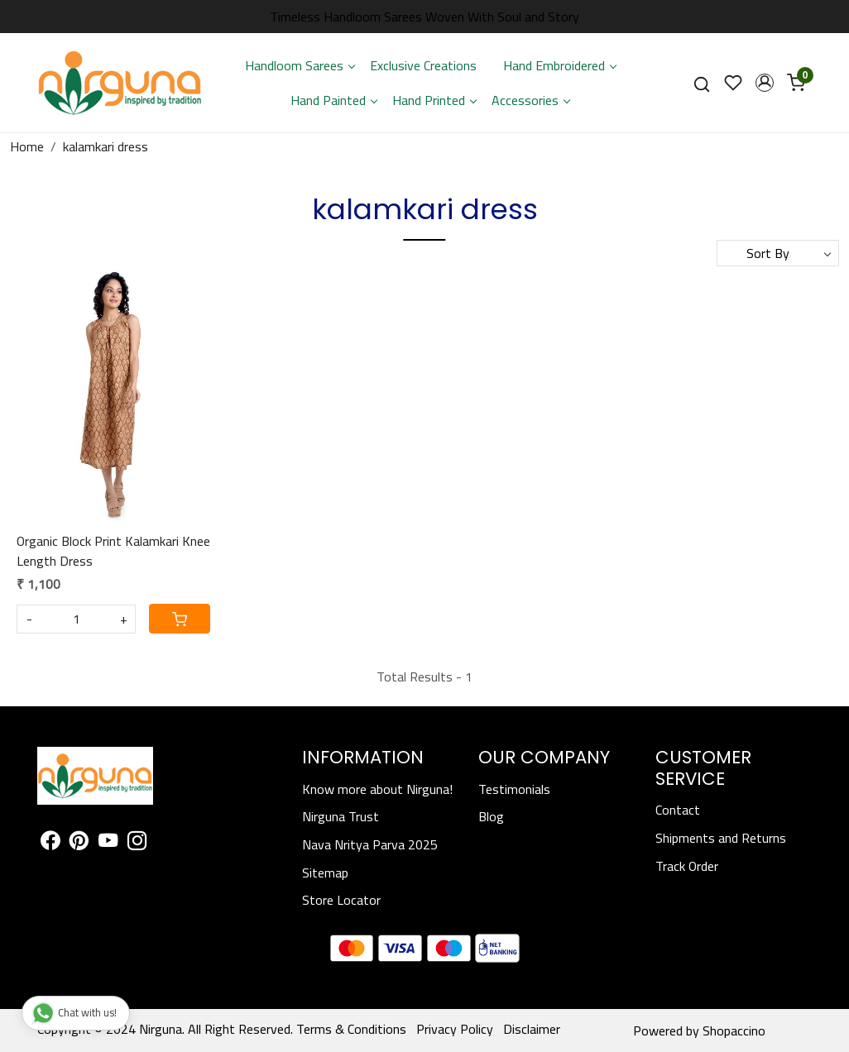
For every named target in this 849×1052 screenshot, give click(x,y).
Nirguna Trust (340, 816)
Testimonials (514, 789)
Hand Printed (434, 100)
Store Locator (341, 899)
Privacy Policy (454, 1028)
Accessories (530, 100)
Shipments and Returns (720, 837)
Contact (677, 809)
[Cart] (179, 619)
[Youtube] (108, 842)
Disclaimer (531, 1028)
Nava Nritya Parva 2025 (370, 844)
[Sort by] (778, 253)
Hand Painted (333, 100)
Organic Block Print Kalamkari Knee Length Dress (113, 551)
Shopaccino (734, 1030)
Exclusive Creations (423, 65)
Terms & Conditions (351, 1028)
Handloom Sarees (299, 65)
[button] (764, 83)
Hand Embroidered (559, 65)
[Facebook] (50, 842)
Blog (491, 816)
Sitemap (325, 872)
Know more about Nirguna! (377, 789)
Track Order (686, 866)
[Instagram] (137, 842)
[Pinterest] (79, 842)
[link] (701, 83)
